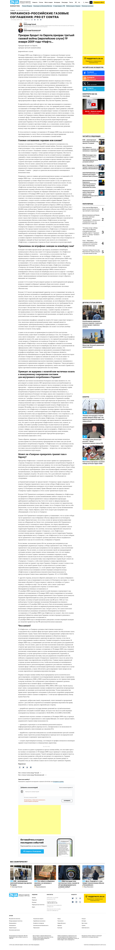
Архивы (34, 897)
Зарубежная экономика (39, 921)
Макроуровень (12, 923)
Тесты (71, 2)
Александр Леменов (17, 887)
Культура (60, 927)
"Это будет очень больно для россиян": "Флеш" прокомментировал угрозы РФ (93, 441)
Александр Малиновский (32, 30)
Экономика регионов (14, 930)
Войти (87, 2)
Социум (84, 918)
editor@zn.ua (55, 910)
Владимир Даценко (41, 887)
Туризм (83, 925)
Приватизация (12, 927)
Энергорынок (12, 925)
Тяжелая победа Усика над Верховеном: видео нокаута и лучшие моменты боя (91, 251)
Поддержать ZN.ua (99, 2)
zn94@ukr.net (50, 906)
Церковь (60, 925)
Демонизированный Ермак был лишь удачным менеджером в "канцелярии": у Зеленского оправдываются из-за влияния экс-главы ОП (91, 219)
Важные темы (15, 6)
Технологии (60, 921)
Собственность (85, 927)
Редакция (34, 900)
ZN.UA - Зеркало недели (93, 111)
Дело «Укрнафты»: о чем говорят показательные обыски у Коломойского (91, 166)
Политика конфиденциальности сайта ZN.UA (95, 944)
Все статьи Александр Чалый (28, 773)
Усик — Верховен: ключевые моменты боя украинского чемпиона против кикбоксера (90, 243)
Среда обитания (62, 923)
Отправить (67, 800)
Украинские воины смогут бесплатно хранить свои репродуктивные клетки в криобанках (90, 194)
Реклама (34, 902)
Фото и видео (49, 2)
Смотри (86, 397)
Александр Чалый (30, 24)
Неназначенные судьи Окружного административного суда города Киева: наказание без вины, (90, 184)
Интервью (57, 2)
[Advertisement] (39, 819)
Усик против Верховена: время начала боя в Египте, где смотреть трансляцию (91, 209)
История (84, 921)
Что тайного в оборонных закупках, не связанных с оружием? (90, 149)
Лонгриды (65, 2)
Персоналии (36, 927)
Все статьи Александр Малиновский (31, 775)
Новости (34, 2)
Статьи (41, 2)
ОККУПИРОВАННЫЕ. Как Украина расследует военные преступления (90, 174)
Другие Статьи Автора (92, 302)
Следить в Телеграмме (32, 851)
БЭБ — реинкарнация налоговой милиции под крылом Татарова (90, 141)
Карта (33, 907)
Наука (59, 918)
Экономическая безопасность (40, 925)
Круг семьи (84, 923)
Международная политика (15, 921)
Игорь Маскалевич (88, 887)
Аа (91, 2)
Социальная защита (38, 918)
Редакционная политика (38, 904)
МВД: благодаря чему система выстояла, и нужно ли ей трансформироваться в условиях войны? (90, 158)
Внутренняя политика (14, 918)
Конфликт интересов (38, 923)
